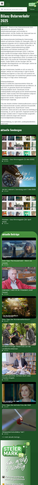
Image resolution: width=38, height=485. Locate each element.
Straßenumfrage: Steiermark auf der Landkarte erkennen (16, 347)
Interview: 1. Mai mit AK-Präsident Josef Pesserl (17, 291)
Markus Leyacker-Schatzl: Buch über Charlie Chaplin (16, 377)
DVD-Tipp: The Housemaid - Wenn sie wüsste (17, 262)
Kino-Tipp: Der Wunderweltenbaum (16, 319)
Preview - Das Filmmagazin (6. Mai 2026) (18, 159)
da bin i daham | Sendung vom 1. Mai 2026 (19, 189)
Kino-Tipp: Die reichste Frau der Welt (16, 405)
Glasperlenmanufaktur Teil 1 (13, 432)
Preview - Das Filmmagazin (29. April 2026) (16, 220)
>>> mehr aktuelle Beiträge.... (11, 437)
